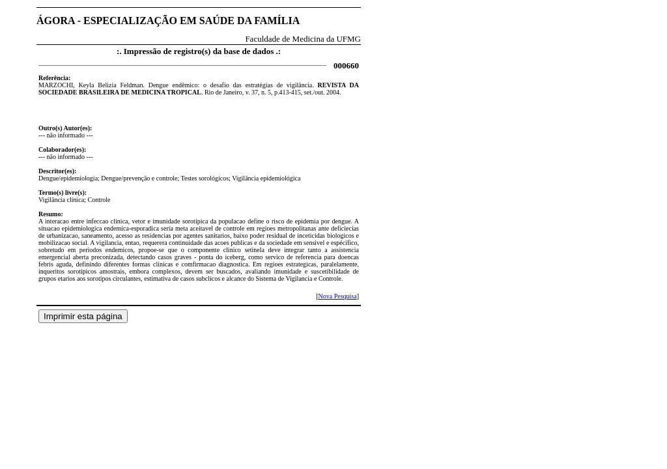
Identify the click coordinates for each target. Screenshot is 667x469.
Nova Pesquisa (337, 296)
